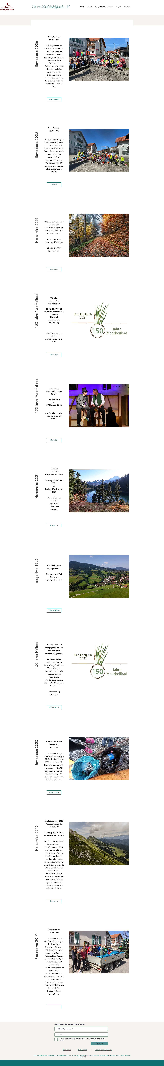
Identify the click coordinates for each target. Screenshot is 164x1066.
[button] (90, 6)
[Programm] (54, 270)
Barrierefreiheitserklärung (103, 1050)
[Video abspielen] (54, 610)
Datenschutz (82, 1050)
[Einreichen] (99, 1043)
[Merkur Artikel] (54, 99)
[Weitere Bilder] (54, 792)
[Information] (54, 355)
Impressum (67, 1050)
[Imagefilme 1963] (37, 565)
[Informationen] (54, 707)
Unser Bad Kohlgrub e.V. (50, 6)
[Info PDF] (54, 184)
